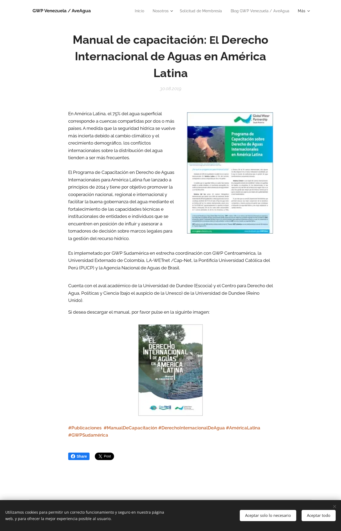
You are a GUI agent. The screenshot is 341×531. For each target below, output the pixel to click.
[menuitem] (132, 11)
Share (79, 456)
